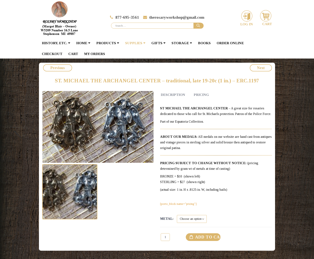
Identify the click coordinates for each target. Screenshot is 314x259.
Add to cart (208, 237)
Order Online (230, 43)
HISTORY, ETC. (54, 43)
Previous (57, 68)
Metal (166, 218)
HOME (81, 43)
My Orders (94, 54)
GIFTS (156, 43)
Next (261, 68)
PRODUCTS (106, 43)
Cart (73, 54)
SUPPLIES (133, 43)
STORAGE (180, 43)
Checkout (52, 54)
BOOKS (204, 43)
